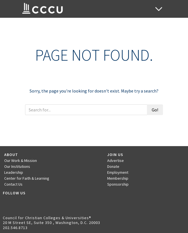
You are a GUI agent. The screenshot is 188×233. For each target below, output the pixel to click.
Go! (155, 110)
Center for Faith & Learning (26, 178)
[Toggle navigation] (159, 8)
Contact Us (13, 184)
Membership (117, 178)
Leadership (13, 172)
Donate (113, 166)
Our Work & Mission (20, 160)
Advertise (115, 160)
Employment (117, 172)
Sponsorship (118, 184)
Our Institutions (17, 166)
